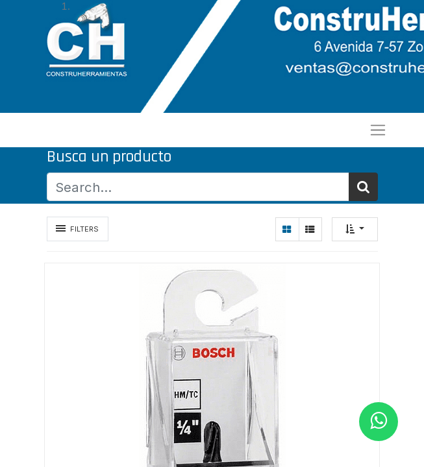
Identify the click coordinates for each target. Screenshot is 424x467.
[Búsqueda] (363, 187)
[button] (355, 229)
